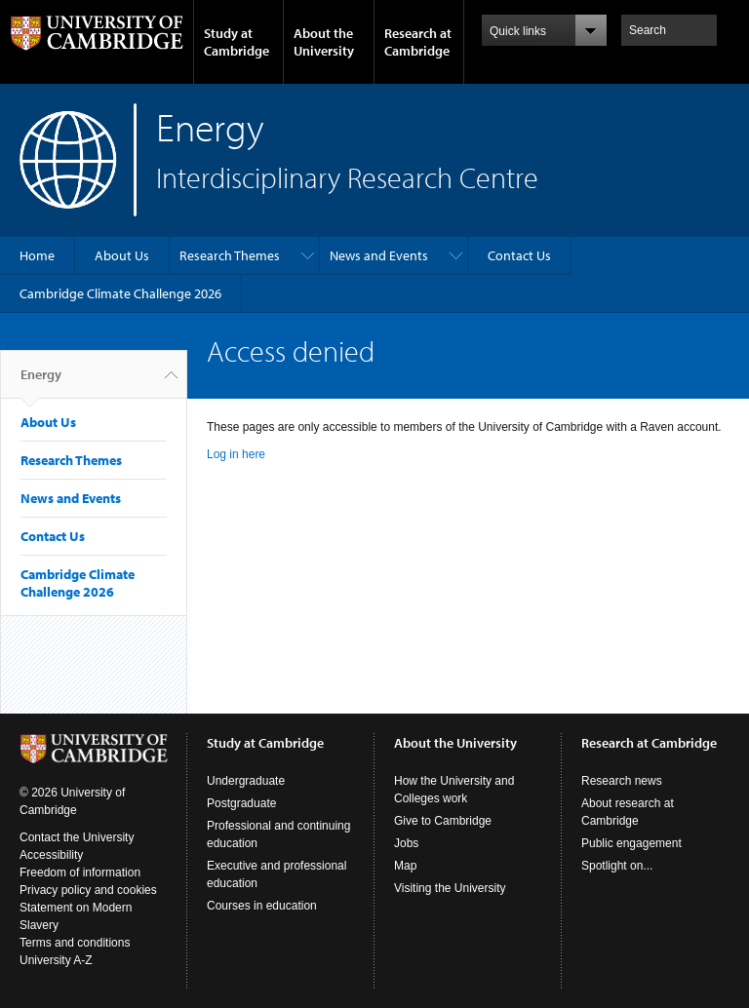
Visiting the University (450, 888)
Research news (621, 781)
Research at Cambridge (418, 41)
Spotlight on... (616, 865)
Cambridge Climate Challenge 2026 (120, 293)
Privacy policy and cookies (88, 890)
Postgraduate (241, 803)
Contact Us (519, 255)
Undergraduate (246, 781)
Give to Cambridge (443, 821)
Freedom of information (80, 872)
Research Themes (229, 255)
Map (405, 865)
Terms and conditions (75, 943)
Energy (40, 382)
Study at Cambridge (236, 41)
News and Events (379, 255)
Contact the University (77, 837)
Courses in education (262, 905)
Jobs (406, 843)
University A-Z (56, 960)
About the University (324, 41)
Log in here (236, 454)
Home (37, 255)
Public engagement (631, 843)
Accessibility (51, 855)
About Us (122, 255)
